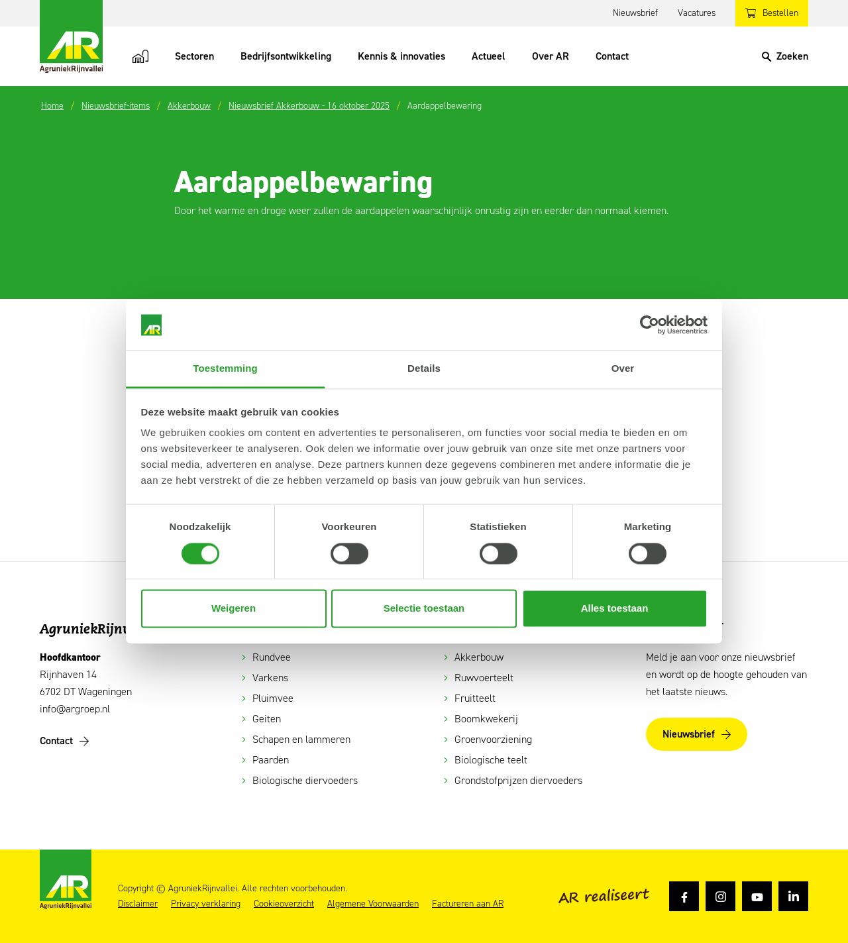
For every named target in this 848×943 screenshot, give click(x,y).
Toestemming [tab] (225, 368)
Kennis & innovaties (401, 56)
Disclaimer (138, 904)
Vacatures (697, 13)
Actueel (488, 56)
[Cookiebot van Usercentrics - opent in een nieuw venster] (650, 325)
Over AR (550, 56)
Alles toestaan (615, 608)
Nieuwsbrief (635, 13)
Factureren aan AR (468, 904)
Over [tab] (623, 368)
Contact (612, 56)
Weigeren (233, 608)
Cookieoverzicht (284, 904)
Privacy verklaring (205, 904)
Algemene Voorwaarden (373, 904)
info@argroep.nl (75, 709)
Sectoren (194, 56)
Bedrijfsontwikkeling (285, 56)
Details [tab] (424, 368)
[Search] (785, 56)
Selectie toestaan (424, 608)
